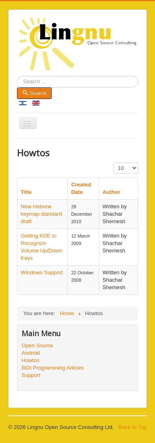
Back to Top (133, 427)
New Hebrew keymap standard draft (41, 213)
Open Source (37, 345)
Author (111, 192)
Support (31, 375)
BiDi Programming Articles (52, 368)
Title (26, 192)
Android (30, 353)
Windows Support (42, 272)
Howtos (30, 360)
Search (34, 93)
